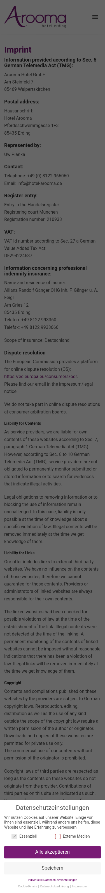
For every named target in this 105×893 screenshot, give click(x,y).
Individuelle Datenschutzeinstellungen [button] (52, 880)
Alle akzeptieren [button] (52, 852)
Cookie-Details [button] (28, 886)
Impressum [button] (79, 886)
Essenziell (24, 836)
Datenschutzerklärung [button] (55, 886)
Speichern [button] (52, 868)
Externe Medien (72, 836)
